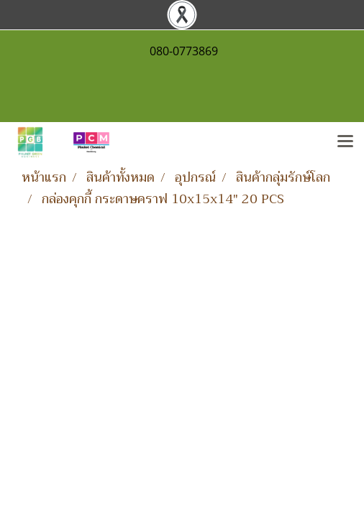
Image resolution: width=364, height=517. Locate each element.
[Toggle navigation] (345, 142)
